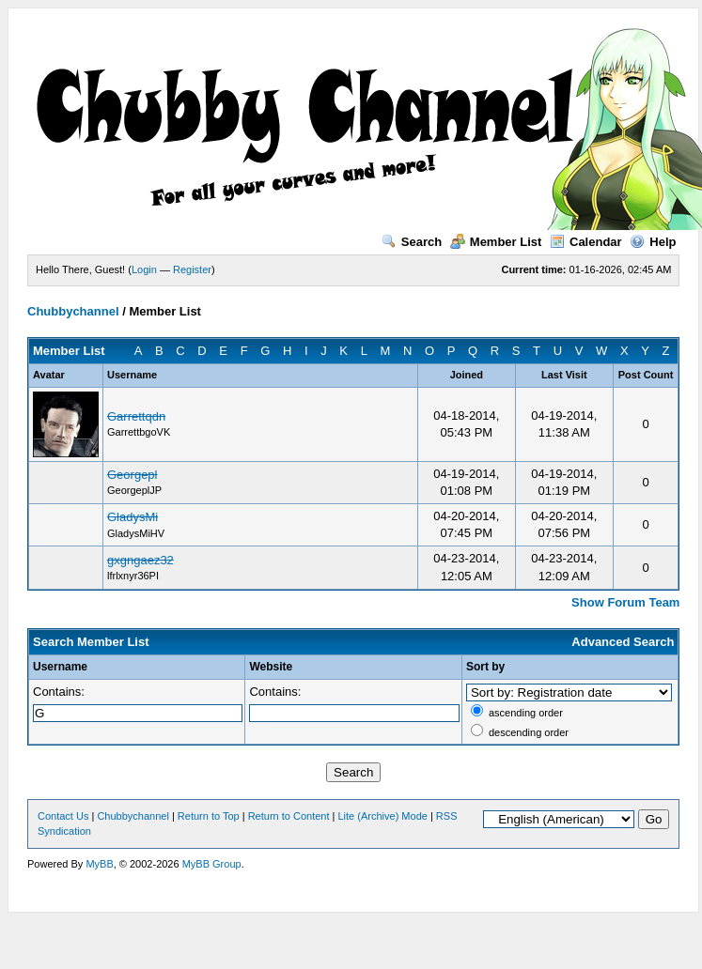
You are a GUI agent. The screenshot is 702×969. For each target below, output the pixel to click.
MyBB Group (212, 863)
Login (144, 269)
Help (653, 242)
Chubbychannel (73, 311)
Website (270, 666)
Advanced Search (622, 642)
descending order (529, 732)
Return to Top (209, 816)
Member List (496, 242)
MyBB (99, 863)
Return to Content (289, 816)
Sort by (485, 666)
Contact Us (63, 816)
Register (192, 269)
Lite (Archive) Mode (383, 816)
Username (60, 666)
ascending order (526, 712)
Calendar (586, 242)
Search (412, 242)
